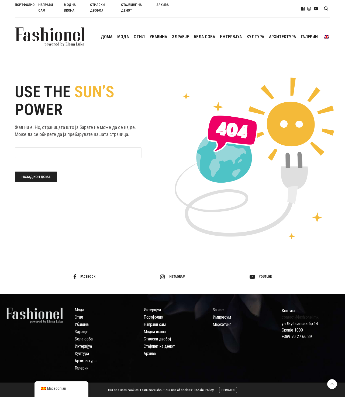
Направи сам (155, 324)
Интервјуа (83, 346)
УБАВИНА (158, 36)
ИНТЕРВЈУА (231, 36)
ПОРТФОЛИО (24, 5)
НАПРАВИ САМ (45, 7)
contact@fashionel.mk (300, 317)
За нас (218, 309)
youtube (261, 277)
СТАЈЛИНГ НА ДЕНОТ (131, 7)
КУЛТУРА (255, 36)
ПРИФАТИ (228, 390)
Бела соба (84, 339)
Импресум (222, 317)
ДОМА (106, 36)
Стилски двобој (157, 339)
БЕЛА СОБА (204, 36)
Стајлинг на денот (159, 346)
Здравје (81, 331)
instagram (172, 277)
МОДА (123, 36)
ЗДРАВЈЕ (180, 36)
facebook (84, 277)
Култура (82, 353)
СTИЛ (139, 36)
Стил (79, 317)
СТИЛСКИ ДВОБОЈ (97, 7)
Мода (79, 309)
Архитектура (85, 360)
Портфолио (153, 317)
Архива (150, 353)
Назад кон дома (36, 177)
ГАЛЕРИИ (309, 36)
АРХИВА (162, 5)
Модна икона (155, 331)
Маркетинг (222, 324)
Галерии (81, 368)
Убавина (82, 324)
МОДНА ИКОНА (70, 7)
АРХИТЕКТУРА (282, 36)
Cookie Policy (204, 391)
